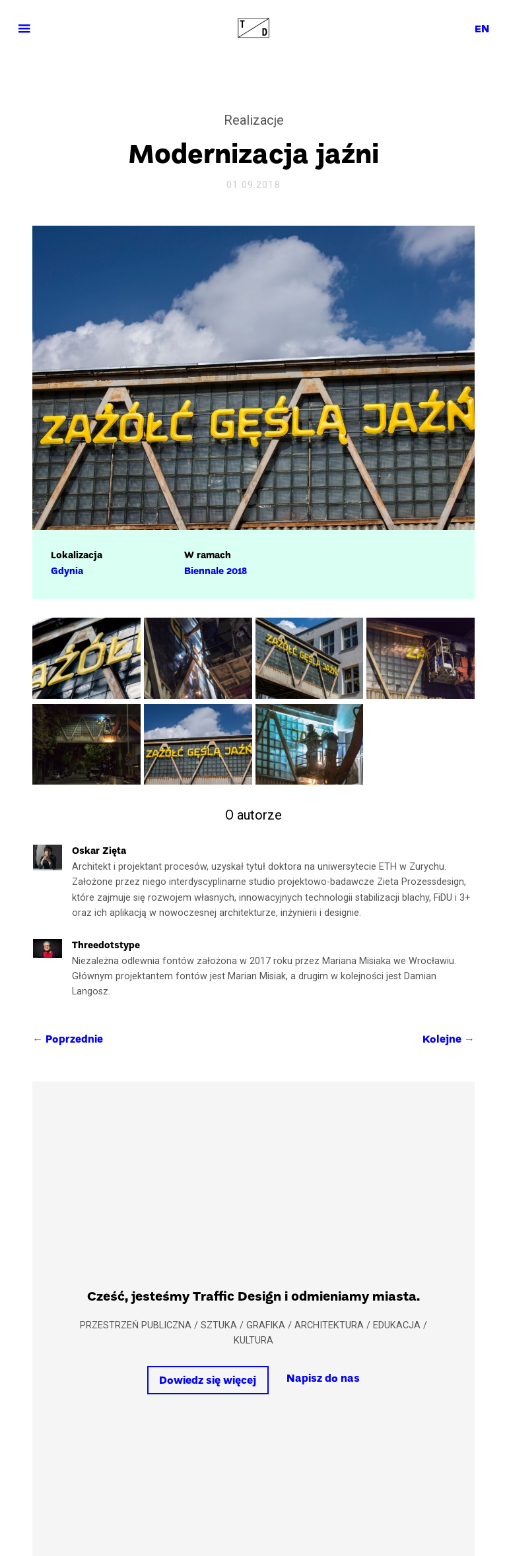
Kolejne (441, 1040)
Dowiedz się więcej (207, 1381)
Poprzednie (74, 1040)
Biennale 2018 (215, 571)
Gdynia (67, 571)
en (482, 29)
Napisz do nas (323, 1379)
